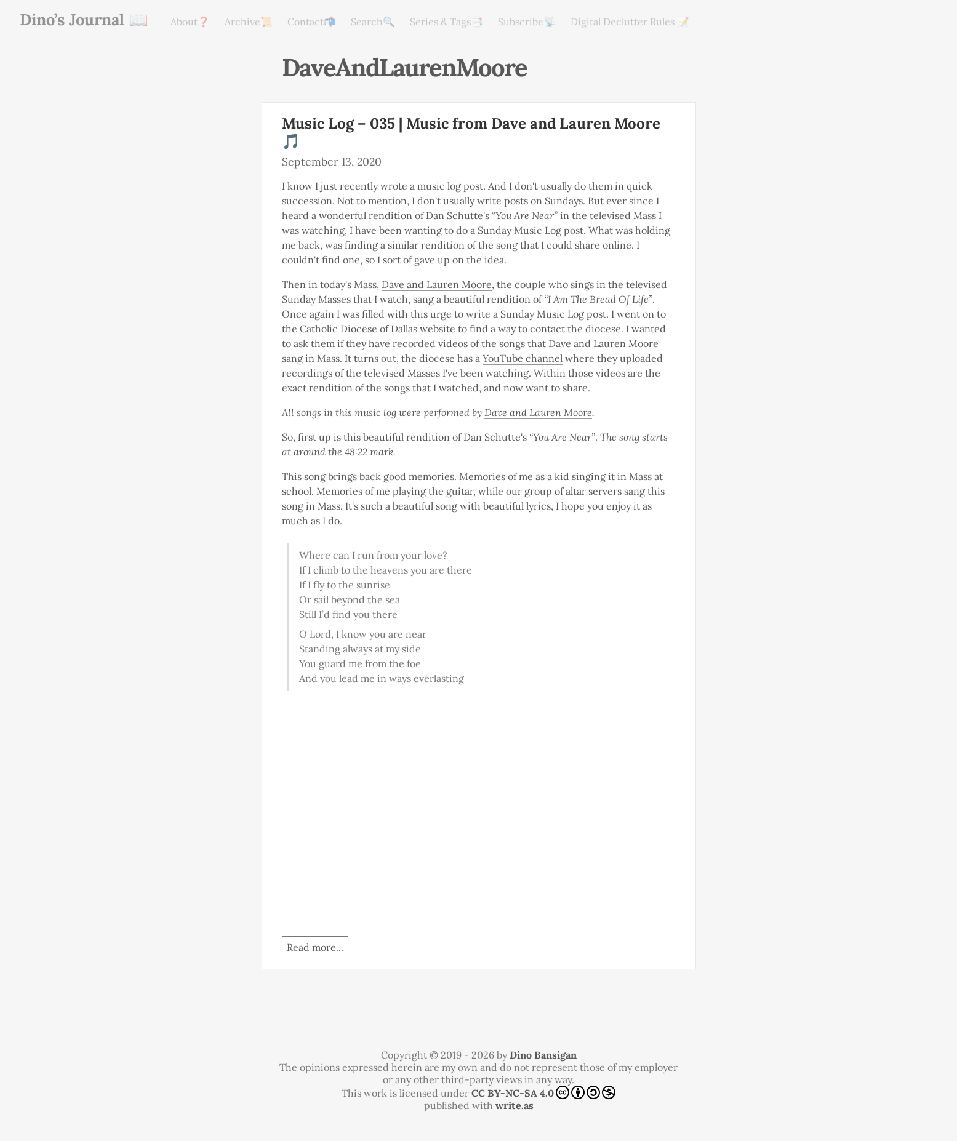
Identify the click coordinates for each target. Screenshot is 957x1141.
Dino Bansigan (543, 1055)
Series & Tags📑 (446, 21)
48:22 (356, 452)
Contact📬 (311, 21)
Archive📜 (249, 21)
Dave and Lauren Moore (437, 284)
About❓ (190, 21)
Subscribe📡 (527, 21)
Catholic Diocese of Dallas (358, 328)
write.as (514, 1105)
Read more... (315, 947)
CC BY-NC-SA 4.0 (543, 1092)
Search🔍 (373, 21)
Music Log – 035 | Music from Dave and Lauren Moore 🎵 (471, 132)
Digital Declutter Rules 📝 (630, 21)
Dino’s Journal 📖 (84, 19)
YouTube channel (523, 358)
